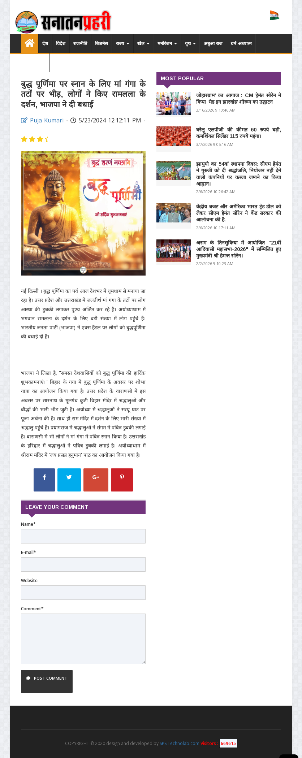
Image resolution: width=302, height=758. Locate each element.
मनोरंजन (167, 43)
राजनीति (80, 43)
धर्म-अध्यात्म (241, 43)
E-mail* (28, 552)
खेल (143, 43)
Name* (28, 524)
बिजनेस (101, 43)
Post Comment (46, 681)
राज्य (122, 43)
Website (29, 580)
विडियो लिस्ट (35, 62)
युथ (190, 43)
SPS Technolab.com (179, 743)
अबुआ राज (213, 43)
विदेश (60, 43)
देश (45, 43)
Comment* (32, 609)
